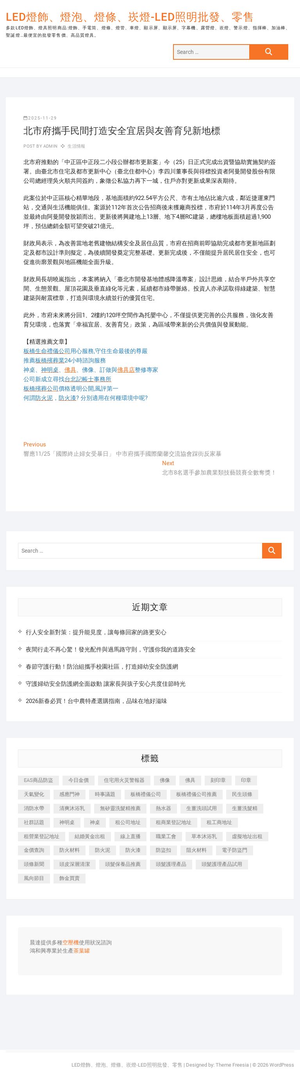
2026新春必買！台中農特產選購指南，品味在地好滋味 (96, 701)
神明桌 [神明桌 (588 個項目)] (67, 822)
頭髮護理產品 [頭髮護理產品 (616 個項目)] (171, 864)
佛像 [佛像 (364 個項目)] (165, 780)
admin (49, 146)
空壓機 (70, 943)
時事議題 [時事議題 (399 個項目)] (105, 794)
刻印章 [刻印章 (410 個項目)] (218, 780)
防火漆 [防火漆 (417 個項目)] (133, 850)
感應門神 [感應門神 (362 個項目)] (69, 794)
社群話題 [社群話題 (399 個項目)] (34, 822)
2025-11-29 (40, 118)
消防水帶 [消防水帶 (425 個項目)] (34, 808)
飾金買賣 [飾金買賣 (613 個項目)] (69, 878)
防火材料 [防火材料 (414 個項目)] (69, 850)
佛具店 (126, 369)
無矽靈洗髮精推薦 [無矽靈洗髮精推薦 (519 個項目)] (120, 808)
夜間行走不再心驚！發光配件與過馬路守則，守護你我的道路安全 (111, 649)
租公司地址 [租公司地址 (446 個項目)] (128, 822)
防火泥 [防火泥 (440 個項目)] (102, 850)
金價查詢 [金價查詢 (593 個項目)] (34, 850)
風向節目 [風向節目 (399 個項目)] (34, 878)
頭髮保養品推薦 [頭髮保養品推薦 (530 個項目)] (123, 864)
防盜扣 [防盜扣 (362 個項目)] (163, 850)
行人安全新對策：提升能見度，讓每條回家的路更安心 (96, 632)
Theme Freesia (232, 1065)
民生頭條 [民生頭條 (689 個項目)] (242, 794)
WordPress (282, 1065)
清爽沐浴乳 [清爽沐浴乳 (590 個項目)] (72, 808)
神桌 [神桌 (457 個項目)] (95, 822)
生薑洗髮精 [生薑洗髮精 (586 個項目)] (244, 808)
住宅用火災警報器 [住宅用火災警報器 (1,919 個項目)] (124, 780)
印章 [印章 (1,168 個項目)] (246, 780)
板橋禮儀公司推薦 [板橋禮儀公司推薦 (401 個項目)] (196, 794)
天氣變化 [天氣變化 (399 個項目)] (34, 794)
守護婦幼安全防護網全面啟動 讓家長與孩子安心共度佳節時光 (106, 683)
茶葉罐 (81, 951)
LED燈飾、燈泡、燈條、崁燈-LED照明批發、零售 (130, 17)
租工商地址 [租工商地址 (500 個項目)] (219, 822)
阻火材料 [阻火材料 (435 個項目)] (196, 850)
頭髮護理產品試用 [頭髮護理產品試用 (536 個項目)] (222, 864)
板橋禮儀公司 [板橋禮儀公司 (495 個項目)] (145, 794)
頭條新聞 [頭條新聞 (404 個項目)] (34, 864)
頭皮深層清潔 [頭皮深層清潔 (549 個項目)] (74, 864)
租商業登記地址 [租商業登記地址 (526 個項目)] (173, 822)
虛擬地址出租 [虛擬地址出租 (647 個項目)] (247, 836)
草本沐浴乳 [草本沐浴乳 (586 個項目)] (204, 836)
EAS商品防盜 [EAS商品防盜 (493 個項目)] (38, 780)
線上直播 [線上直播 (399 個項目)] (130, 836)
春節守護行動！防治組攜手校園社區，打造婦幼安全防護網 (102, 666)
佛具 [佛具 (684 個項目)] (190, 780)
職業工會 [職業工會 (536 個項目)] (166, 836)
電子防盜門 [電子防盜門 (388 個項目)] (234, 850)
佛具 (70, 369)
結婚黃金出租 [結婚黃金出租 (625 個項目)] (90, 836)
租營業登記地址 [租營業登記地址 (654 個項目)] (41, 836)
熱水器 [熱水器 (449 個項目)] (163, 808)
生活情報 (76, 146)
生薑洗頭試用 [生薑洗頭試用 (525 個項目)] (201, 808)
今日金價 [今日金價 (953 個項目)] (78, 780)
